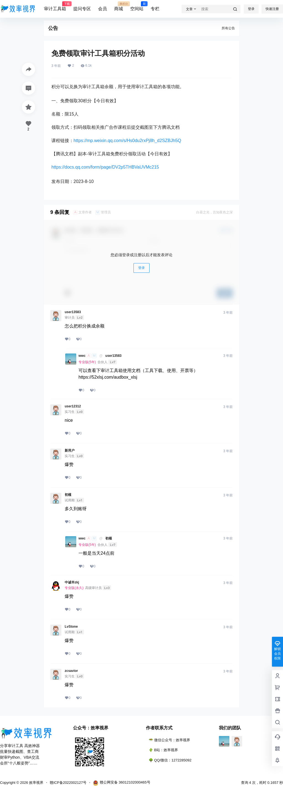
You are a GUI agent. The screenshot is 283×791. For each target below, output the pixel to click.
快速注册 (272, 9)
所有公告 (228, 28)
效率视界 (35, 782)
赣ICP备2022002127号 (68, 782)
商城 (118, 6)
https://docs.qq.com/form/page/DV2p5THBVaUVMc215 (105, 167)
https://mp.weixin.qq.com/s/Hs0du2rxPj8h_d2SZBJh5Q (127, 140)
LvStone (71, 626)
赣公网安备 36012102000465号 (121, 783)
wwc (81, 355)
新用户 (70, 450)
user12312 (73, 406)
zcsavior (71, 670)
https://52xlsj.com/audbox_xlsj (107, 377)
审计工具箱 (55, 6)
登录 (251, 9)
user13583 (73, 312)
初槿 (68, 494)
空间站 (136, 6)
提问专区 (82, 8)
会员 (102, 8)
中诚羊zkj (72, 582)
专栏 (155, 8)
